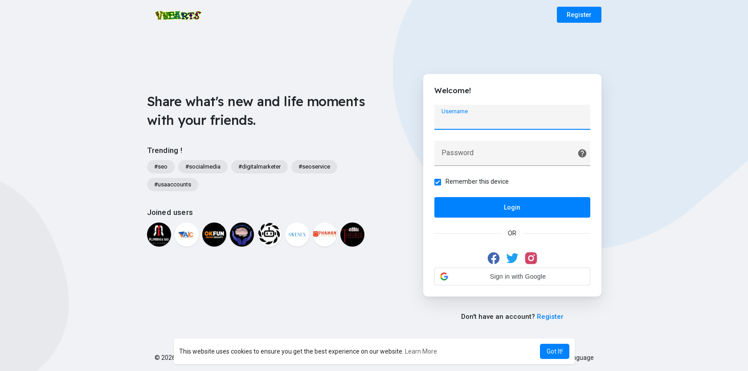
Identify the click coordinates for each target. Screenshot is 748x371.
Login (512, 207)
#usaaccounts (172, 184)
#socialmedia (203, 166)
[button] (512, 276)
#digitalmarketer (259, 166)
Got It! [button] (555, 351)
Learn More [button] (421, 351)
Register (579, 14)
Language (576, 357)
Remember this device (477, 181)
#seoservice (314, 166)
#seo (161, 166)
